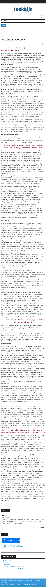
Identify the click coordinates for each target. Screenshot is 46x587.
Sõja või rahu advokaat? (13, 40)
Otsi (3, 25)
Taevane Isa (4, 515)
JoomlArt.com (4, 582)
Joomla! (3, 584)
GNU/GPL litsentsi (28, 584)
